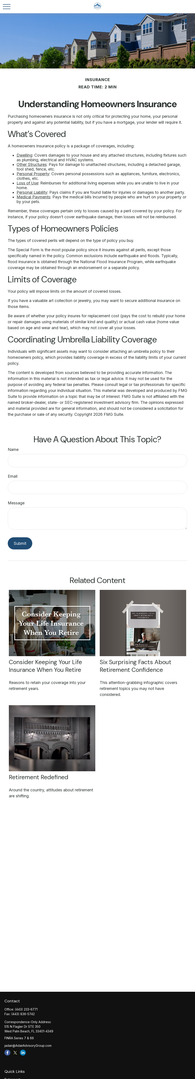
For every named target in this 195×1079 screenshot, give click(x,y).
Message (16, 503)
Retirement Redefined (38, 777)
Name (13, 449)
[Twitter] (15, 1053)
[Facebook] (7, 1053)
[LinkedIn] (23, 1053)
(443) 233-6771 (26, 1009)
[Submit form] (20, 543)
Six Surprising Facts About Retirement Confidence (135, 666)
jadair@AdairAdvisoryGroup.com (28, 1045)
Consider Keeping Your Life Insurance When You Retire (45, 666)
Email (12, 476)
